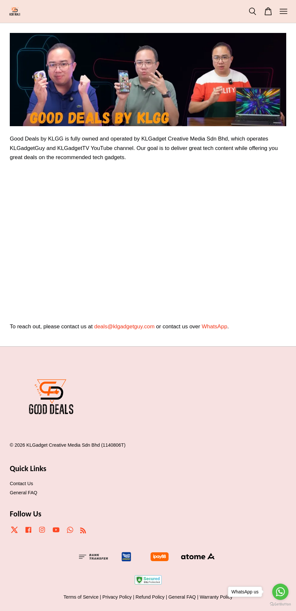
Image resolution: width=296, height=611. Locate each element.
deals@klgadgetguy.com (124, 326)
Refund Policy (150, 597)
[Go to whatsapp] (280, 592)
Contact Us (21, 483)
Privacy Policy (117, 597)
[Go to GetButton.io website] (280, 604)
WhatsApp (214, 326)
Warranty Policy (216, 597)
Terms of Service (81, 597)
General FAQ (23, 492)
